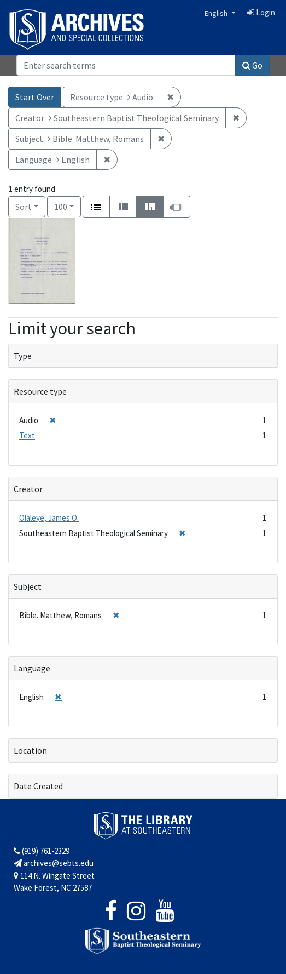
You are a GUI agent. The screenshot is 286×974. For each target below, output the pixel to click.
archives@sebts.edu (54, 863)
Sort (23, 206)
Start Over (34, 97)
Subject (28, 586)
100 (67, 206)
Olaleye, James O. (49, 517)
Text (27, 435)
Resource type (40, 391)
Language (32, 668)
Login (261, 12)
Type (23, 355)
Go (252, 65)
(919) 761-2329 (41, 851)
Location (30, 750)
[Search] (126, 65)
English (217, 13)
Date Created (38, 786)
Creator (28, 488)
